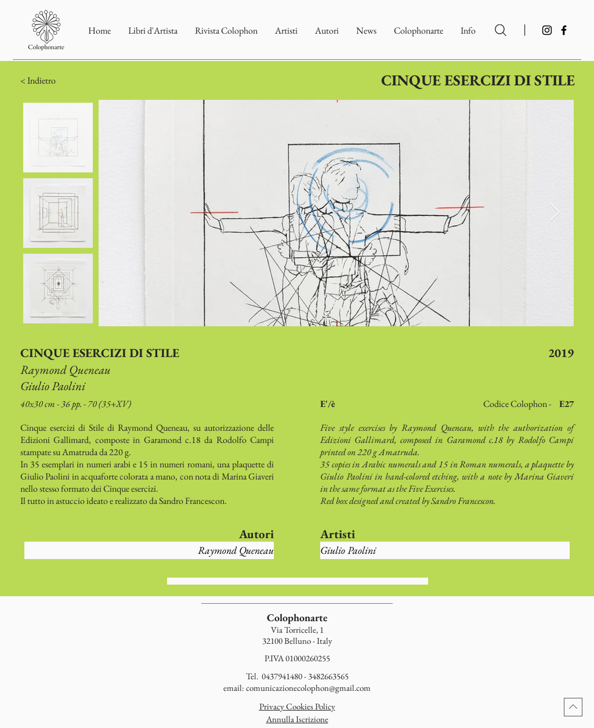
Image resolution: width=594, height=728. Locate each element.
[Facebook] (563, 30)
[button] (418, 30)
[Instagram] (547, 30)
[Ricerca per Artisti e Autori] (501, 30)
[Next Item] (554, 213)
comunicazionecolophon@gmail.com (308, 687)
